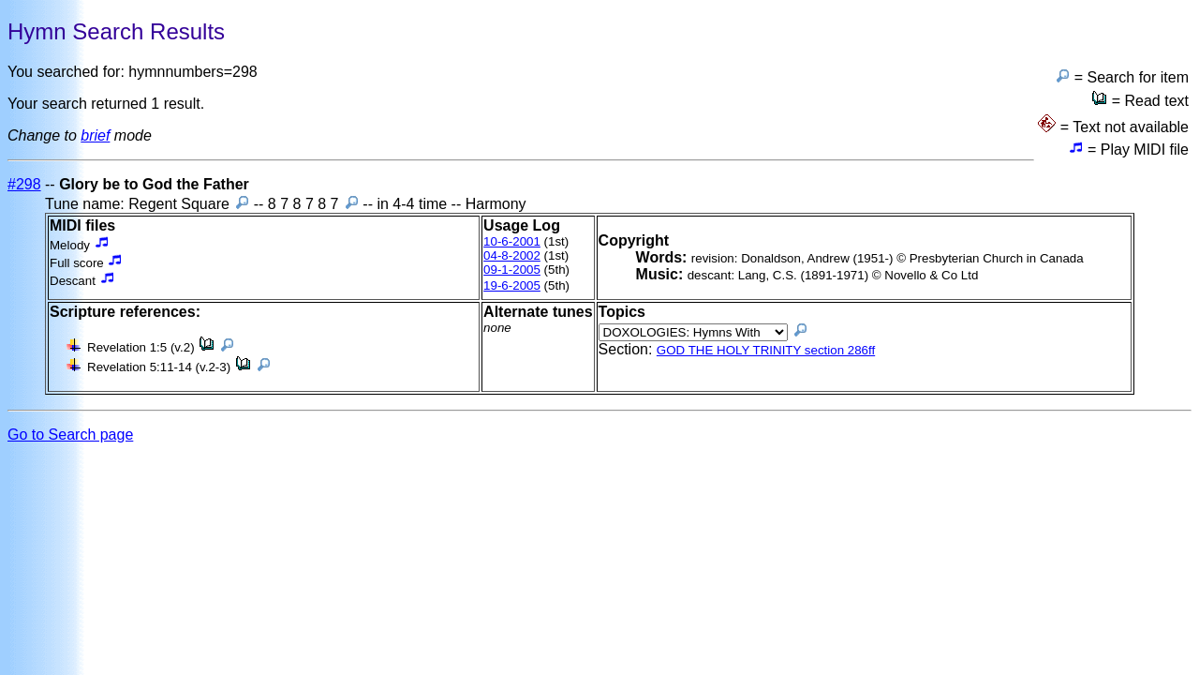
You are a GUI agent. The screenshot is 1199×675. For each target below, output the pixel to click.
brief (95, 135)
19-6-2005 (511, 285)
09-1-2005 (511, 269)
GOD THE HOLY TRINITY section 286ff (766, 350)
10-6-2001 (511, 241)
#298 (24, 184)
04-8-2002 (511, 255)
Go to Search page (70, 434)
